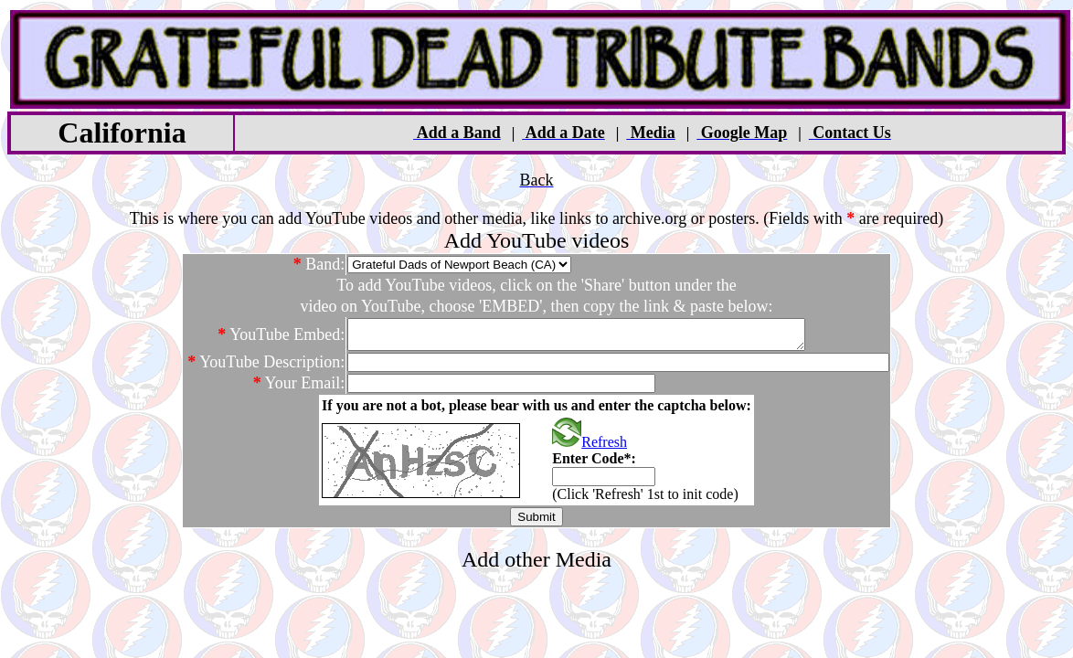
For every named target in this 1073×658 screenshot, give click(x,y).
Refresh (589, 447)
